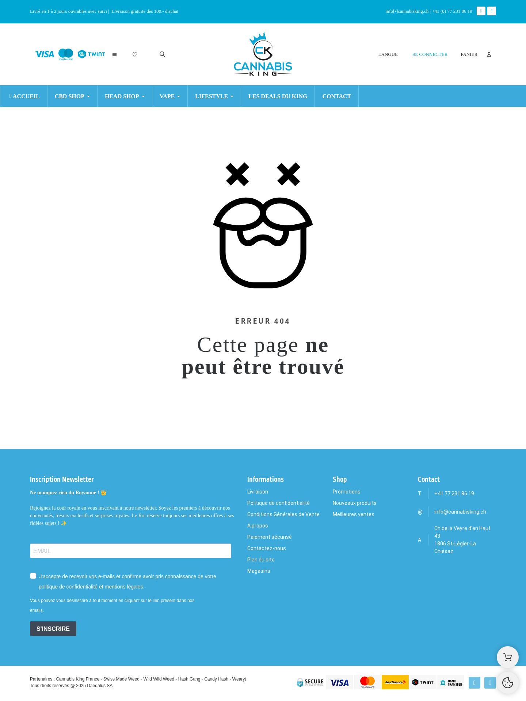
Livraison (257, 492)
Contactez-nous (266, 548)
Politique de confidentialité (278, 503)
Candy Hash (216, 679)
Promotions (347, 492)
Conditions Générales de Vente (283, 514)
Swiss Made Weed (121, 679)
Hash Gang (189, 679)
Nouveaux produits (355, 503)
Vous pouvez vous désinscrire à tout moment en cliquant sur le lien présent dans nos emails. (112, 605)
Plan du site (261, 560)
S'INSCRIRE (53, 629)
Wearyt (239, 679)
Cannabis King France (77, 679)
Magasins (258, 571)
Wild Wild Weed (159, 679)
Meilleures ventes (353, 514)
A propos (257, 526)
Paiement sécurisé (269, 537)
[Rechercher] (162, 54)
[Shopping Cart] (508, 657)
